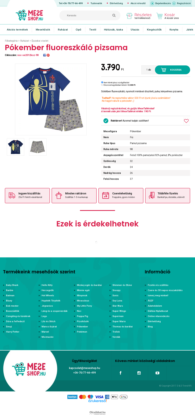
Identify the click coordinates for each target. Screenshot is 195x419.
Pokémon (82, 331)
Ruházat (63, 29)
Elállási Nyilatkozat (158, 311)
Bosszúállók (12, 311)
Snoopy (116, 290)
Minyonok (82, 295)
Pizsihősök (83, 321)
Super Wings (119, 311)
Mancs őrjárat (49, 326)
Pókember (82, 326)
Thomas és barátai (122, 326)
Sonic (115, 295)
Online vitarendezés (158, 316)
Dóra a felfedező (15, 321)
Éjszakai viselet (40, 40)
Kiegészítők (154, 29)
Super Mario (119, 321)
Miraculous (83, 300)
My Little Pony (84, 305)
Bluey (9, 300)
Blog (150, 326)
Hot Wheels (48, 295)
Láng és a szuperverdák (54, 311)
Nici (79, 311)
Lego (44, 316)
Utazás (135, 29)
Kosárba (176, 69)
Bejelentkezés (163, 3)
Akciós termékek (17, 29)
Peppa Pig (82, 316)
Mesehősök (43, 29)
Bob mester (12, 305)
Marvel (45, 331)
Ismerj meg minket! (158, 295)
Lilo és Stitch (48, 321)
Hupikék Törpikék (51, 300)
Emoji (9, 326)
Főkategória (11, 40)
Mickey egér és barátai (89, 285)
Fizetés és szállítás (158, 285)
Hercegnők (48, 290)
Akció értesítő (138, 3)
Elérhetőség (116, 3)
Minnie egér (83, 290)
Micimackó (47, 337)
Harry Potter (12, 331)
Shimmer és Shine (122, 285)
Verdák (116, 337)
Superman (118, 316)
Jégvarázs (47, 305)
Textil (92, 29)
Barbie (9, 290)
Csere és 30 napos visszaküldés (165, 290)
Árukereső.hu (97, 405)
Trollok (116, 331)
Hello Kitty (47, 285)
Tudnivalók (96, 3)
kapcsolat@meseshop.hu (84, 368)
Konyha (174, 29)
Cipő (78, 29)
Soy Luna (117, 300)
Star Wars (117, 305)
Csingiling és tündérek (18, 316)
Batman (10, 295)
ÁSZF (150, 300)
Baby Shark (12, 285)
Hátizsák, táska (113, 29)
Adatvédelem (155, 305)
